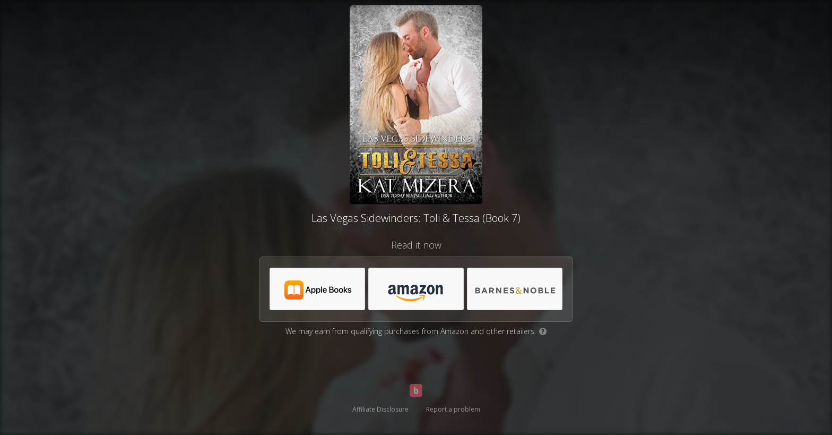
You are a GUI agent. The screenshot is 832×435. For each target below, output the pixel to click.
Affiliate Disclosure (380, 409)
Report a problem (453, 409)
